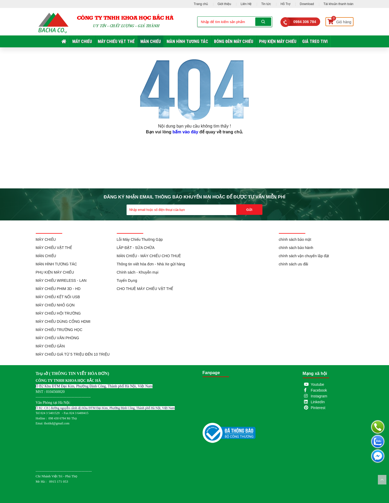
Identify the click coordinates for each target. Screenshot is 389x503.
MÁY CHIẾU (82, 41)
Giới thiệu (224, 4)
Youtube (317, 384)
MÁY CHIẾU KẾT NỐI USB (58, 297)
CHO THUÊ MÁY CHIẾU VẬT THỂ (145, 289)
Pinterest (318, 408)
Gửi (249, 210)
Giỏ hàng (339, 20)
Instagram (319, 396)
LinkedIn (318, 402)
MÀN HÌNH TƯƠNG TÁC (187, 41)
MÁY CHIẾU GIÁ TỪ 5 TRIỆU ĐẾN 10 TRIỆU (73, 354)
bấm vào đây (185, 132)
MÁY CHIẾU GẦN (50, 346)
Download (307, 4)
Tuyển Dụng (127, 280)
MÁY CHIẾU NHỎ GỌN (55, 305)
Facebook (319, 390)
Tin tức (266, 4)
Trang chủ (201, 4)
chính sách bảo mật (295, 239)
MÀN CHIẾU (150, 41)
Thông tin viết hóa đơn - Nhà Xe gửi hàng (151, 264)
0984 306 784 (304, 22)
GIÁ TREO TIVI (315, 41)
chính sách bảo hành (296, 248)
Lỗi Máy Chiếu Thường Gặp (140, 239)
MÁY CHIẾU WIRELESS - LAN (61, 280)
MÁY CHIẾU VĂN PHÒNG (57, 338)
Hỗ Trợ (285, 4)
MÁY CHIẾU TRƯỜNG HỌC (59, 330)
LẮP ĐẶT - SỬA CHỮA (136, 248)
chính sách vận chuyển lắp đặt (304, 256)
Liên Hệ (246, 4)
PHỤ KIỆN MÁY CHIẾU (277, 41)
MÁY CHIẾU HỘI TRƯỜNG (58, 313)
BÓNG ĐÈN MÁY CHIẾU (233, 41)
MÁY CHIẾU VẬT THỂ (116, 41)
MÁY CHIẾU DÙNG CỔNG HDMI (63, 321)
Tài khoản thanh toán (338, 4)
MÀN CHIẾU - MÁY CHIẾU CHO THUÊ (149, 256)
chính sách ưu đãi (293, 264)
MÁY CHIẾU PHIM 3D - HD (58, 289)
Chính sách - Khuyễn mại (138, 272)
